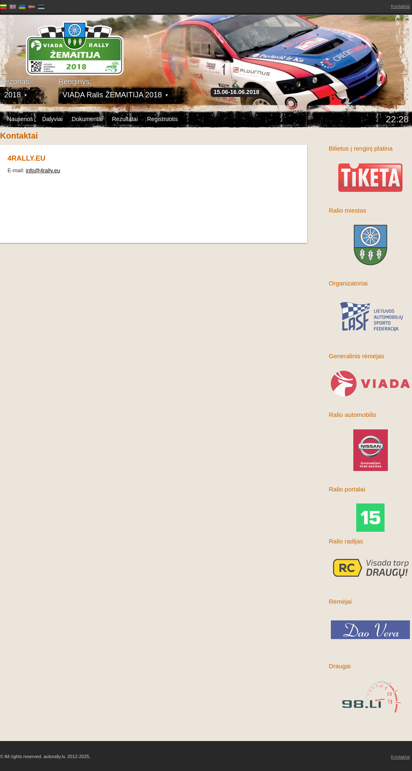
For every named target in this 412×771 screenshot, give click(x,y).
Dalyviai (52, 119)
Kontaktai (400, 6)
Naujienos (20, 119)
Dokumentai (87, 119)
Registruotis (162, 119)
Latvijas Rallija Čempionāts (48, 41)
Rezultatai (125, 119)
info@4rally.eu (43, 170)
